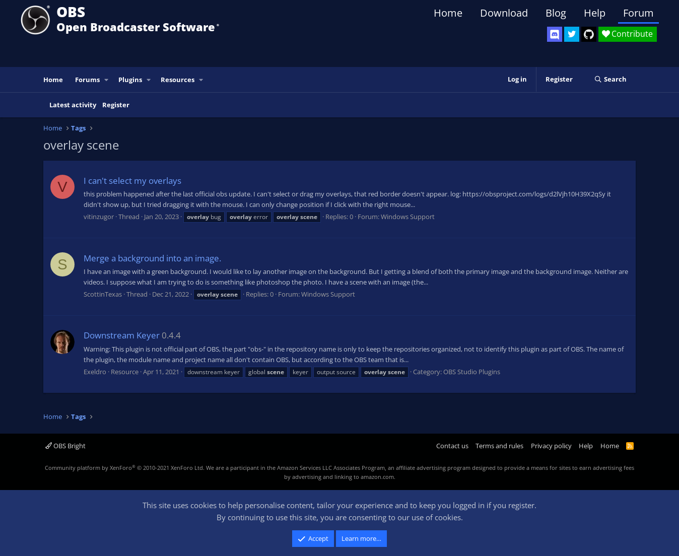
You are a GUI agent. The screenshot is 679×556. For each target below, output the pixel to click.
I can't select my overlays (132, 180)
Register (115, 104)
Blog (556, 13)
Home (448, 13)
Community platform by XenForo (125, 467)
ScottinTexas (103, 294)
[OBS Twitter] (571, 34)
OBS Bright (65, 445)
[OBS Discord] (554, 34)
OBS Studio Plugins (471, 371)
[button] (107, 79)
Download (504, 13)
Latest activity (72, 104)
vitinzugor (99, 216)
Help (594, 13)
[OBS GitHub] (588, 34)
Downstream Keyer (122, 335)
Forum (638, 13)
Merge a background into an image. (152, 258)
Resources (177, 79)
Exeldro (95, 371)
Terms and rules (499, 445)
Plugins (130, 79)
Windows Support (408, 216)
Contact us (452, 445)
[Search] (610, 79)
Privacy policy (551, 445)
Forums (87, 79)
